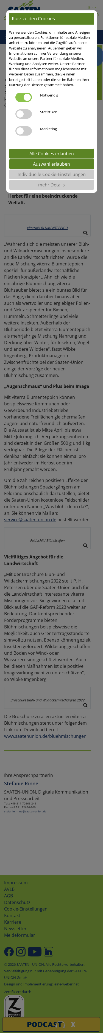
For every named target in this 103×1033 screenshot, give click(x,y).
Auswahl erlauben (51, 164)
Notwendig (49, 95)
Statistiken (48, 111)
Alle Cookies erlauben (51, 154)
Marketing (48, 128)
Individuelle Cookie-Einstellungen (52, 174)
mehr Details (51, 185)
